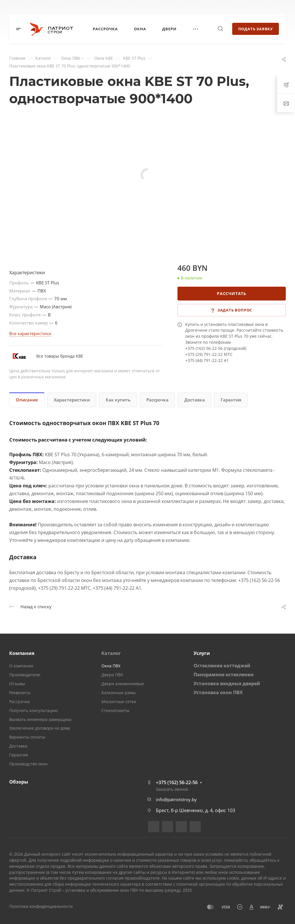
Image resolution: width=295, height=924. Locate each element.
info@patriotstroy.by (176, 799)
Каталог (111, 653)
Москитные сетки (118, 701)
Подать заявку (255, 28)
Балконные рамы (118, 692)
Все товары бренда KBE (59, 356)
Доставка (194, 400)
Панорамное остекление (224, 674)
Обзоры (18, 782)
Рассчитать (231, 293)
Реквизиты (20, 692)
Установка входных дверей (227, 683)
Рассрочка (157, 400)
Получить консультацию (33, 710)
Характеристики (72, 400)
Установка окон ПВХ (218, 692)
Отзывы (17, 683)
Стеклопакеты (115, 710)
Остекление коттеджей (222, 665)
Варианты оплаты (27, 737)
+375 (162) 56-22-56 (177, 782)
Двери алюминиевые (122, 683)
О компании (21, 665)
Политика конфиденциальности (41, 906)
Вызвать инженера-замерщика (40, 719)
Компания (21, 653)
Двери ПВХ (112, 674)
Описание (27, 400)
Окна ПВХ (110, 665)
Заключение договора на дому (39, 728)
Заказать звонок (172, 789)
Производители (24, 674)
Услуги (202, 653)
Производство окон (28, 764)
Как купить (118, 400)
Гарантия (231, 400)
